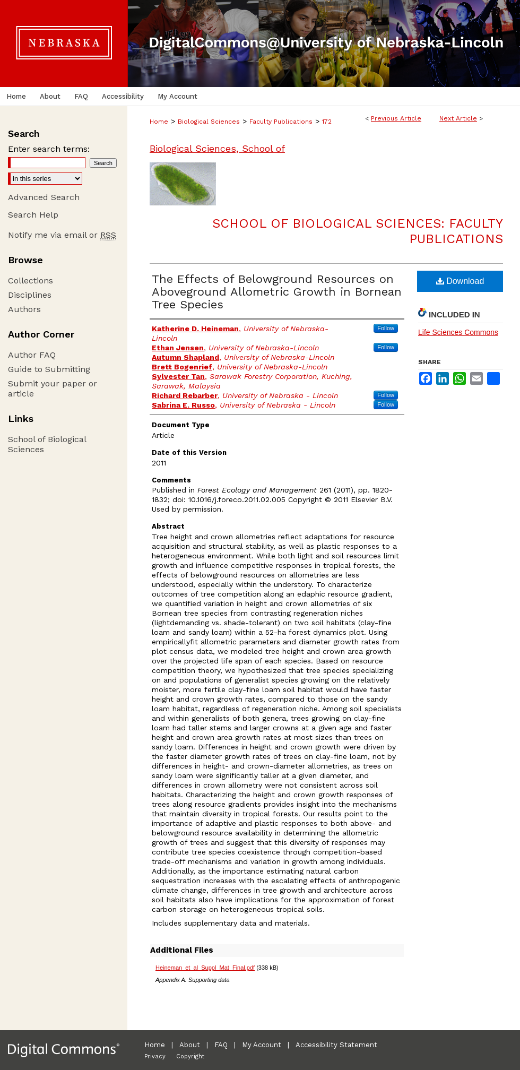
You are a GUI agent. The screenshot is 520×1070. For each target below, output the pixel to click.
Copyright (190, 1056)
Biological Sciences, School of (217, 148)
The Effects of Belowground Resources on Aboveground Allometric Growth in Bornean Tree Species (277, 291)
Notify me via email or (62, 235)
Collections (30, 280)
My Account (261, 1045)
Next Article (458, 118)
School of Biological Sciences (47, 444)
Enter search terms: (49, 149)
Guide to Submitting (49, 369)
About (189, 1045)
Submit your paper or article (52, 388)
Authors (24, 309)
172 (327, 121)
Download (460, 281)
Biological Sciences (209, 121)
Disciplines (29, 295)
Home (159, 121)
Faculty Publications (281, 121)
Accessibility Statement (336, 1045)
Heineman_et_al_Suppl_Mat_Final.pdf (205, 967)
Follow (385, 328)
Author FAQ (32, 355)
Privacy (155, 1056)
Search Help (33, 215)
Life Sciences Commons (458, 332)
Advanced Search (44, 197)
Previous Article (396, 118)
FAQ (221, 1045)
